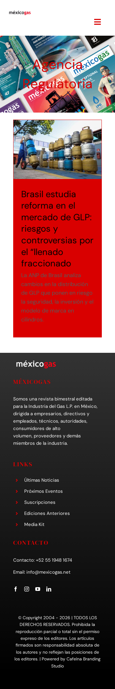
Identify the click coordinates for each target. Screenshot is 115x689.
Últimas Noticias (41, 480)
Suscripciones (40, 502)
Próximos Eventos (43, 491)
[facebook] (15, 589)
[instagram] (26, 589)
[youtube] (37, 589)
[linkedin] (48, 589)
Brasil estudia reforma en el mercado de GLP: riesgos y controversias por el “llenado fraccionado (57, 228)
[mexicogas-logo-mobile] (20, 13)
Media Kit (34, 524)
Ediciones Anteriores (47, 513)
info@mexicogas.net (48, 572)
